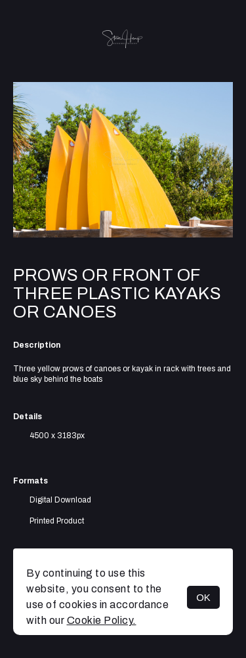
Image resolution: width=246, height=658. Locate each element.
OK (203, 597)
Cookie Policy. (101, 620)
